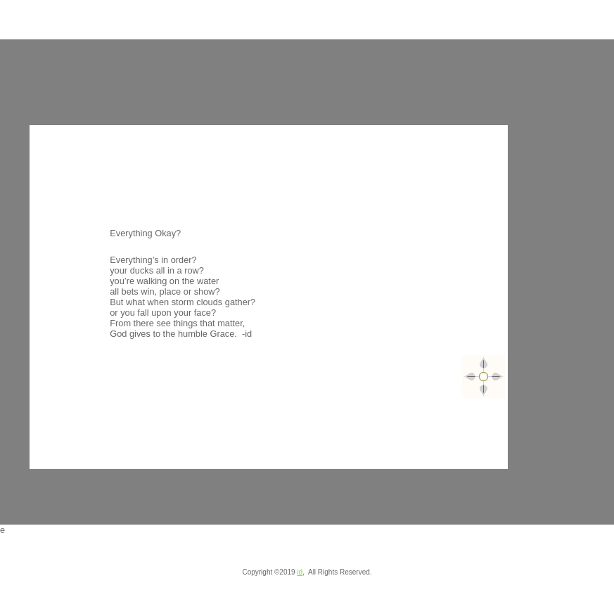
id (299, 572)
